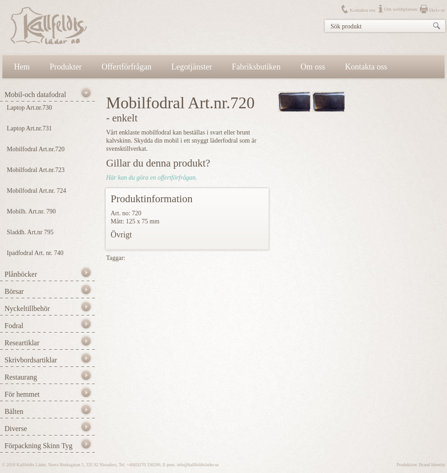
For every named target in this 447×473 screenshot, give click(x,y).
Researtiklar (22, 343)
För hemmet (22, 394)
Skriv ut (437, 10)
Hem (22, 66)
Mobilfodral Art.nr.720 (36, 149)
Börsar (14, 291)
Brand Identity (432, 464)
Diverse (16, 428)
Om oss (313, 66)
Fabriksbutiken (256, 66)
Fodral (14, 325)
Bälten (14, 411)
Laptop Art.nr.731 (29, 128)
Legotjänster (192, 66)
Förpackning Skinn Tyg (39, 446)
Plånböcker (21, 274)
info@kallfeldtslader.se (198, 464)
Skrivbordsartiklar (31, 360)
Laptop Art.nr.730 (29, 107)
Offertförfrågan (127, 66)
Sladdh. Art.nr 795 (30, 232)
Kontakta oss (362, 10)
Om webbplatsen (401, 9)
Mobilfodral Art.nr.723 (36, 170)
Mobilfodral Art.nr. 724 (36, 190)
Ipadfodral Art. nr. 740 (35, 253)
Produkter (66, 66)
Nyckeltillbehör (27, 308)
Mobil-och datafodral (35, 94)
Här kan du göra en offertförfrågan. (151, 177)
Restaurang (21, 377)
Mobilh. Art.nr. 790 (31, 211)
